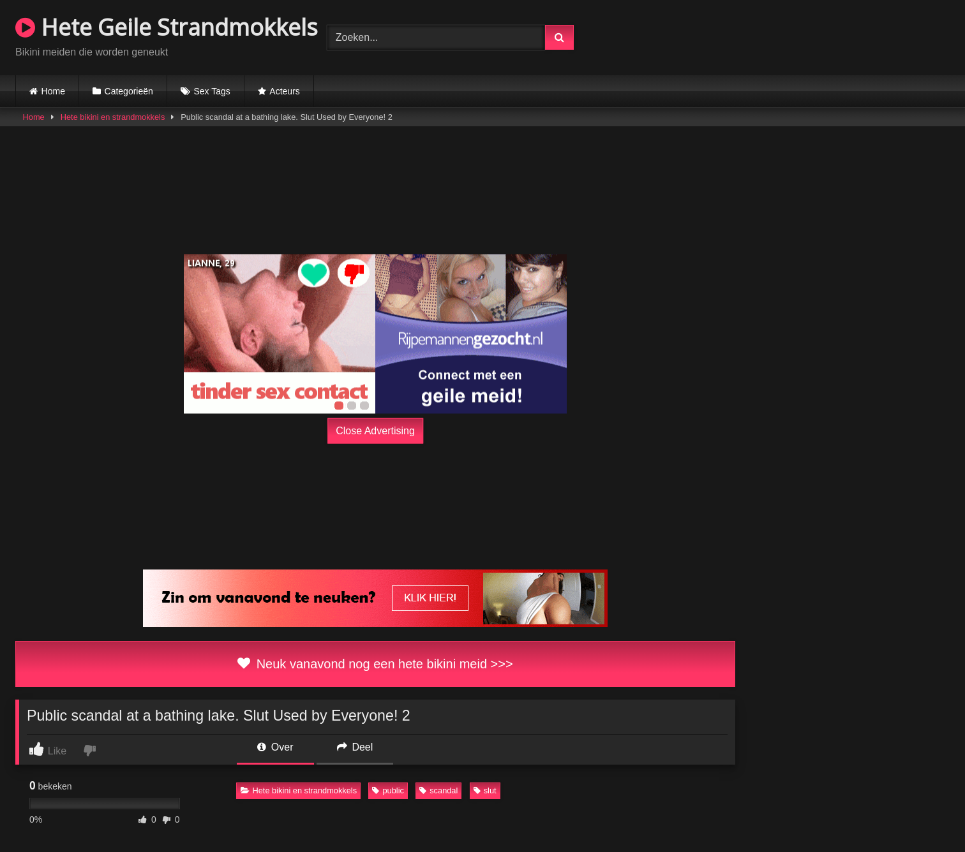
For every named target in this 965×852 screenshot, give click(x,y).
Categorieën (129, 91)
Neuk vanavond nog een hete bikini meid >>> (374, 664)
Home (53, 91)
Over (275, 747)
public (387, 790)
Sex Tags (211, 91)
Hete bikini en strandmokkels (113, 117)
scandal (438, 790)
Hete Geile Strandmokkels (166, 27)
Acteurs (284, 91)
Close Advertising (375, 430)
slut (485, 790)
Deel (355, 747)
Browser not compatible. (800, 36)
